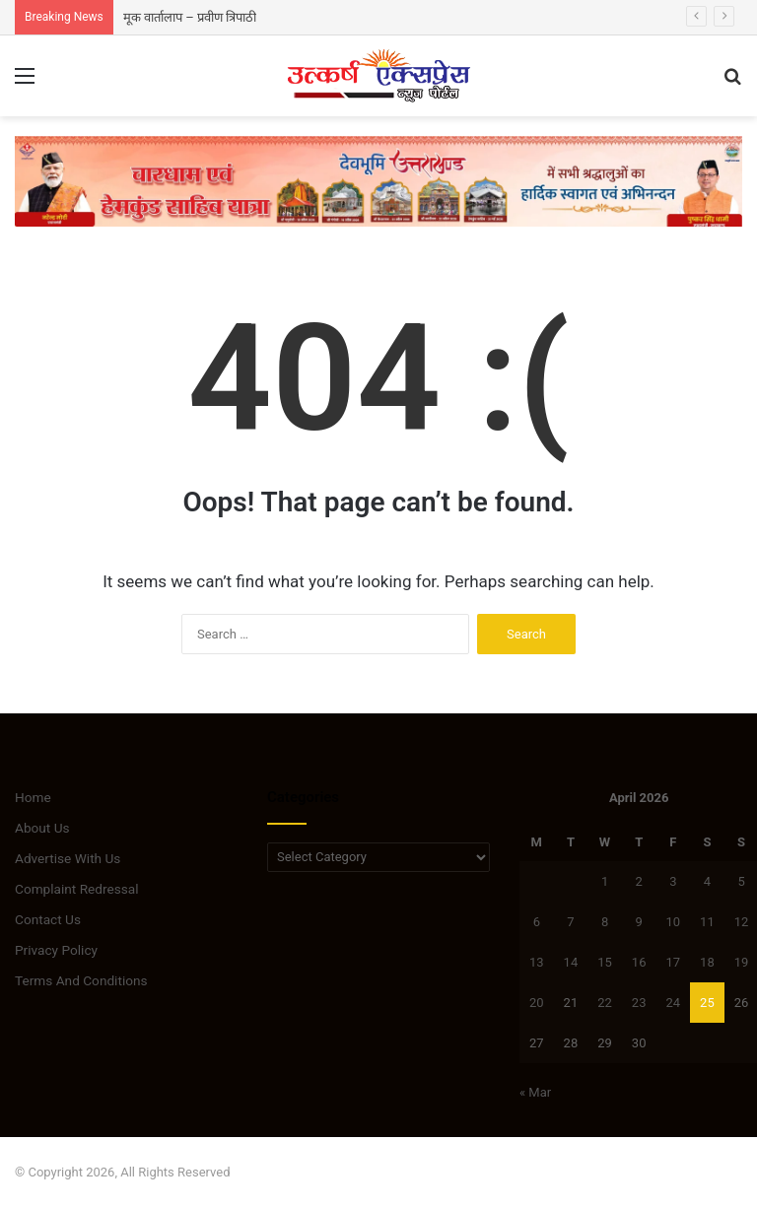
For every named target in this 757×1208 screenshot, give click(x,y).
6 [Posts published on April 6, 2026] (536, 921)
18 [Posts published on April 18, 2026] (707, 962)
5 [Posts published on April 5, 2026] (740, 881)
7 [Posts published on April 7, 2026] (570, 921)
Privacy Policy (56, 950)
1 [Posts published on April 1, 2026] (604, 881)
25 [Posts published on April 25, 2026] (707, 1002)
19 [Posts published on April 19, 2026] (741, 962)
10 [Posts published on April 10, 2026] (672, 921)
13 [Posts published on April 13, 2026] (536, 962)
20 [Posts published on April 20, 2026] (536, 1002)
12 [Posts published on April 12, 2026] (741, 921)
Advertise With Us (67, 858)
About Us (42, 828)
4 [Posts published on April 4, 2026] (707, 881)
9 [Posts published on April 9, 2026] (639, 921)
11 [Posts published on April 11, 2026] (707, 921)
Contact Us (48, 919)
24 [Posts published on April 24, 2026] (672, 1002)
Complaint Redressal (77, 889)
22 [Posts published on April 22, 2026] (604, 1002)
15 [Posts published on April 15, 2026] (604, 962)
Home (33, 797)
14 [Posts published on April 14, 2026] (571, 962)
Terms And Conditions (81, 980)
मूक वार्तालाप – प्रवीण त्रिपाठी (189, 17)
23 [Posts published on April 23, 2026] (639, 1002)
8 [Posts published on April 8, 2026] (604, 921)
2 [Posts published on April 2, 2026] (639, 881)
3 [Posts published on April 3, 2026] (672, 881)
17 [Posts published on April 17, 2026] (672, 962)
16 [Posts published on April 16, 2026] (639, 962)
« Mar (535, 1092)
